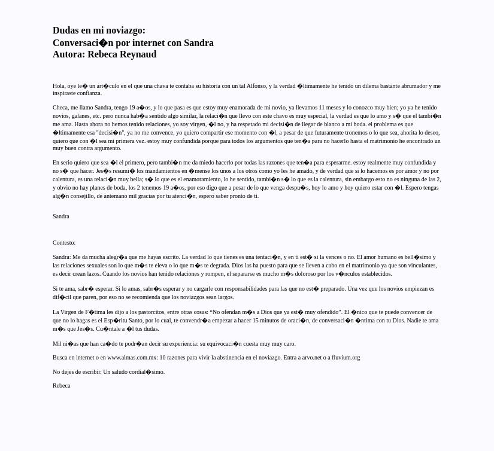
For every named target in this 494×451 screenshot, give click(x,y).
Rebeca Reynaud (121, 54)
